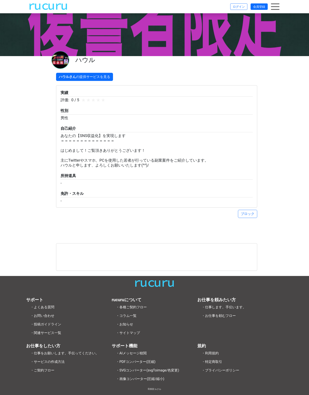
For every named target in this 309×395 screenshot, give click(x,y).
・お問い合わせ (42, 316)
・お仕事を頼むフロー (219, 316)
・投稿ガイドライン (45, 324)
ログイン (239, 6)
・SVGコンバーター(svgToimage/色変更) (147, 370)
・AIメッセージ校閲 (131, 353)
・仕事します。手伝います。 (224, 307)
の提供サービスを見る (84, 77)
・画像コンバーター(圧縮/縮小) (140, 379)
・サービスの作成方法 (47, 362)
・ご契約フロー (42, 370)
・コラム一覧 (126, 316)
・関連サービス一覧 (45, 333)
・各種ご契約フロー (131, 307)
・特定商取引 (212, 362)
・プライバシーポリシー (220, 370)
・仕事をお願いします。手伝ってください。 (64, 353)
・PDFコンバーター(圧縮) (135, 362)
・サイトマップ (128, 333)
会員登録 (259, 6)
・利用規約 (210, 353)
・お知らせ (124, 324)
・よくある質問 (42, 307)
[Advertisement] (157, 257)
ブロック (247, 214)
